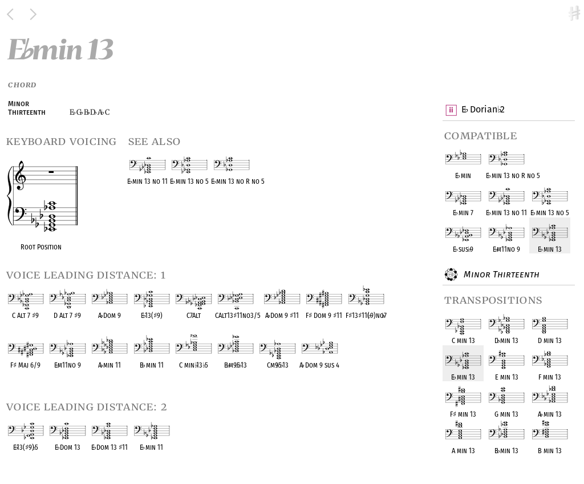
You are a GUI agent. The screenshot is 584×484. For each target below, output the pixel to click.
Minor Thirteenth (500, 274)
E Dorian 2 (483, 110)
